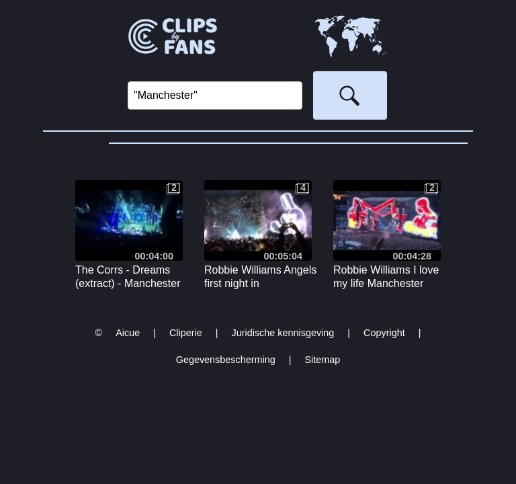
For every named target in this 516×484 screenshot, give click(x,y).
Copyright (384, 332)
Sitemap (322, 359)
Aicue (128, 332)
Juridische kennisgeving (283, 332)
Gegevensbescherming (225, 359)
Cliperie (185, 332)
